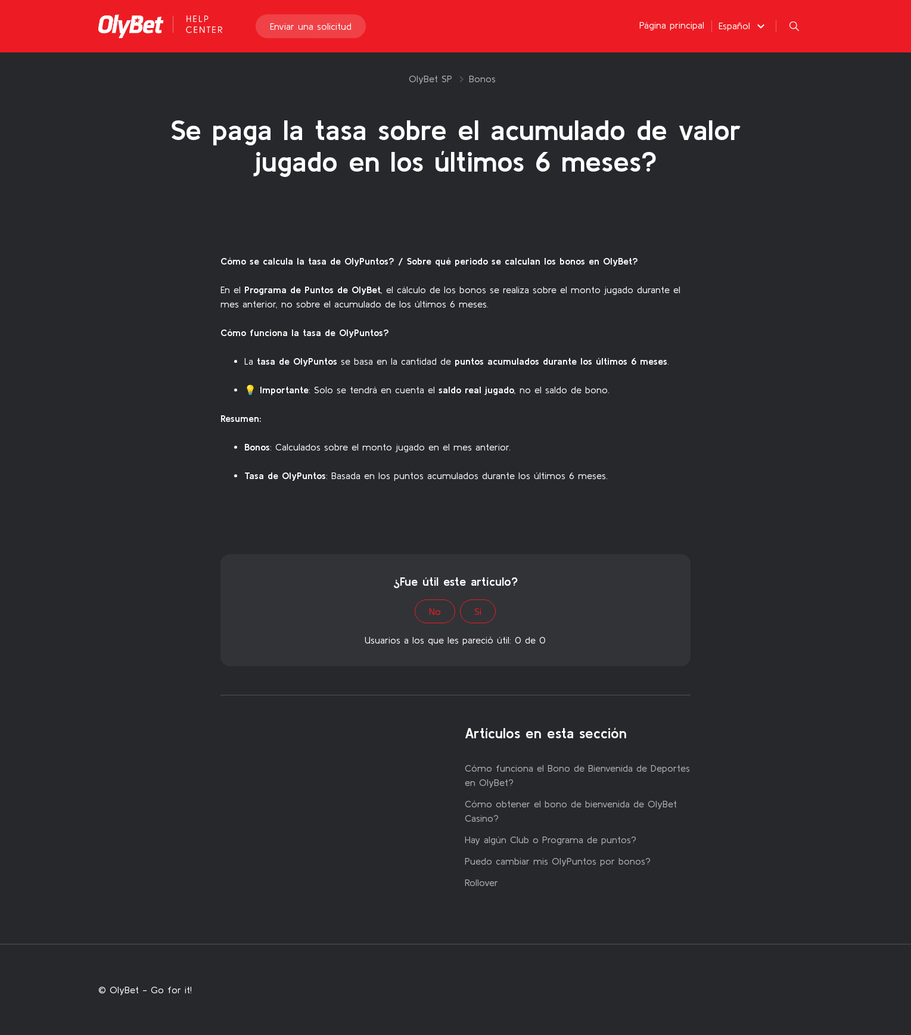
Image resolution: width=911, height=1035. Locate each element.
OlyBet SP (430, 78)
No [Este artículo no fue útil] (435, 611)
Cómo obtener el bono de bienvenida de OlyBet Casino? (571, 810)
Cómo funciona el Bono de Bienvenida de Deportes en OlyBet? (577, 775)
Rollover (481, 882)
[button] (743, 25)
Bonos (482, 78)
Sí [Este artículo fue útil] (477, 611)
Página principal (671, 25)
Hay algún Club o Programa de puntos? (550, 839)
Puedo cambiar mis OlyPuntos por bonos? (558, 861)
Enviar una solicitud (311, 26)
